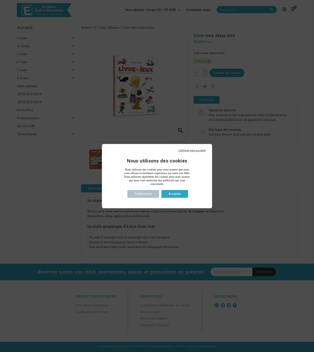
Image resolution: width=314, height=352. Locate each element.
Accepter (174, 194)
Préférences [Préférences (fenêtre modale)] (143, 194)
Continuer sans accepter (192, 150)
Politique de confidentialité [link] (157, 201)
